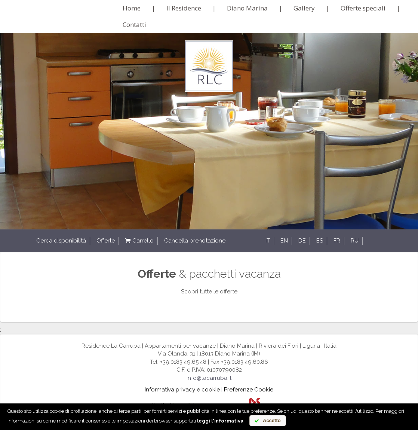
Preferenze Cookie (248, 389)
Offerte (105, 240)
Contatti (134, 24)
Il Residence (183, 8)
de (302, 240)
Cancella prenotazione (194, 240)
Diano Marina (247, 8)
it (267, 240)
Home (132, 8)
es (319, 240)
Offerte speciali (363, 8)
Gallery (304, 8)
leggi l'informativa (220, 421)
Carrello (139, 241)
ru (355, 240)
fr (337, 240)
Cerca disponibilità (61, 240)
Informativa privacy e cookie (182, 389)
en (284, 240)
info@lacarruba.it (209, 378)
